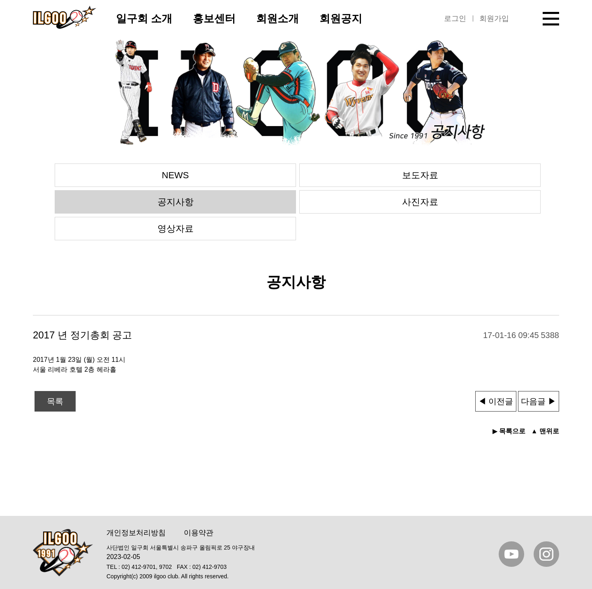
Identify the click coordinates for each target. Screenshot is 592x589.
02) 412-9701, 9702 (147, 567)
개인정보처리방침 (136, 533)
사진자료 (420, 202)
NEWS (175, 175)
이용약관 (198, 533)
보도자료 (420, 175)
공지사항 (175, 202)
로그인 (455, 18)
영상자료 (175, 228)
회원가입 (494, 18)
